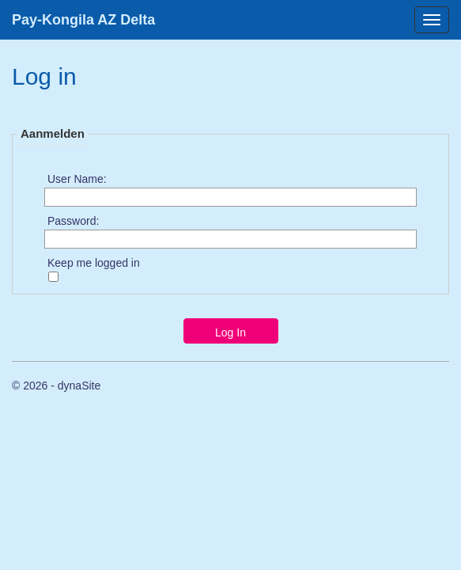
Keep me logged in (93, 262)
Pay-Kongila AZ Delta (83, 20)
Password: (73, 220)
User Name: (77, 178)
